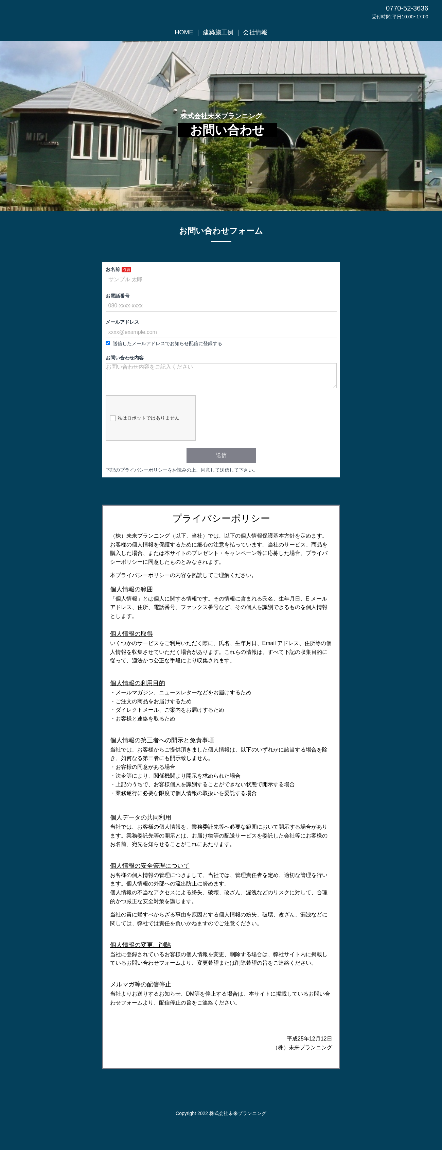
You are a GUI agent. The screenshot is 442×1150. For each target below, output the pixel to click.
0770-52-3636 (407, 8)
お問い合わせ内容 (125, 357)
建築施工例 (218, 32)
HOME (184, 32)
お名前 (113, 269)
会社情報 (255, 32)
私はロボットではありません (144, 424)
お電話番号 (117, 296)
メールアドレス (122, 322)
